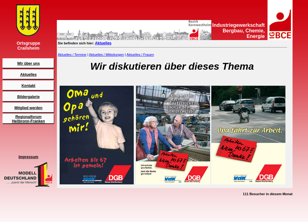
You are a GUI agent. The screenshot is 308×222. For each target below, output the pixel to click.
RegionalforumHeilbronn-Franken (28, 119)
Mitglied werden (29, 108)
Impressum (28, 157)
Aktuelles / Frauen (140, 54)
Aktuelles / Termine (72, 54)
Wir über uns (28, 63)
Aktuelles (28, 74)
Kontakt (29, 86)
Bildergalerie (28, 97)
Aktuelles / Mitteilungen (106, 54)
